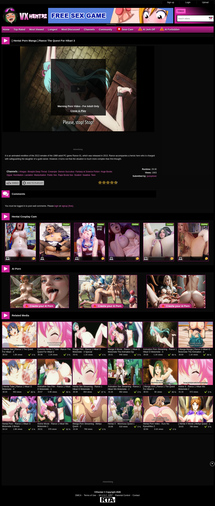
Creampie (52, 171)
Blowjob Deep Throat (37, 171)
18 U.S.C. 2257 (105, 495)
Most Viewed (36, 29)
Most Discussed (71, 29)
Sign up (170, 2)
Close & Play (78, 110)
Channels (89, 29)
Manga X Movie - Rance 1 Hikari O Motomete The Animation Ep (124, 350)
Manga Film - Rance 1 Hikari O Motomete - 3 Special (87, 350)
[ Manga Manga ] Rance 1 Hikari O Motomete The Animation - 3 (194, 350)
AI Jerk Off (146, 29)
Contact (136, 495)
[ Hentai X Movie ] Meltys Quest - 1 (194, 424)
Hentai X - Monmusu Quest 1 (121, 424)
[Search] (192, 18)
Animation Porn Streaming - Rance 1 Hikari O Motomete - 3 (160, 350)
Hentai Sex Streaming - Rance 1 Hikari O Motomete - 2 (87, 387)
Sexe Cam (124, 29)
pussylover (152, 176)
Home (6, 29)
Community (105, 29)
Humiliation (18, 175)
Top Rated (19, 29)
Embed (12, 183)
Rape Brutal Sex (65, 175)
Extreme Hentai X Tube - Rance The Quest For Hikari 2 (54, 350)
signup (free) (67, 206)
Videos (181, 11)
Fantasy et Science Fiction (87, 171)
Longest (52, 29)
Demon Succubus (66, 171)
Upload (205, 2)
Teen (93, 175)
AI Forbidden (169, 29)
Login (187, 2)
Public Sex (52, 175)
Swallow (86, 175)
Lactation (29, 175)
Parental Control (122, 495)
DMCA (78, 495)
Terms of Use (90, 495)
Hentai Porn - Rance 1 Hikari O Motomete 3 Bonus (16, 425)
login (56, 206)
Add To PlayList (33, 183)
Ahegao (22, 171)
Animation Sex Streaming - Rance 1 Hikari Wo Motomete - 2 (124, 387)
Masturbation (40, 175)
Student (77, 175)
